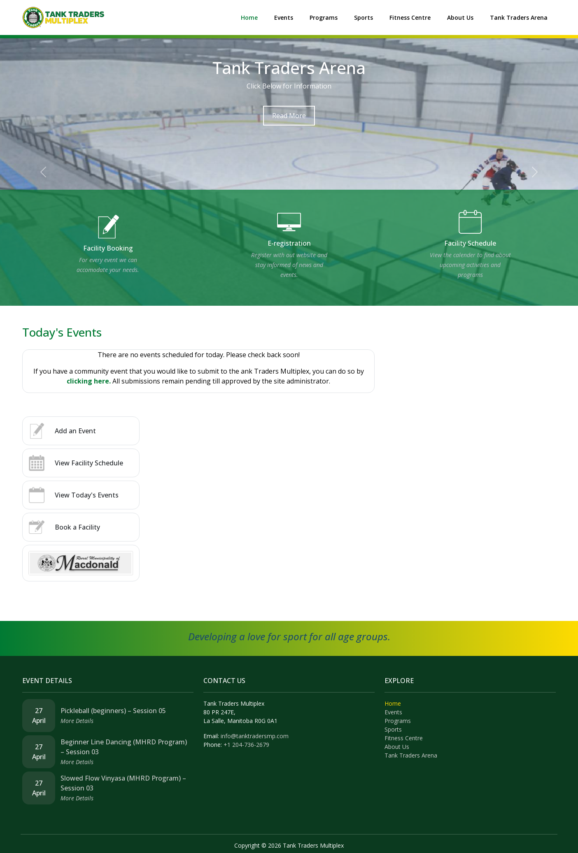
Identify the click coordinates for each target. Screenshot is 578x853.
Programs (324, 17)
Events (283, 17)
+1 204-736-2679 (246, 744)
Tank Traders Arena (519, 17)
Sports (363, 17)
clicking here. (89, 381)
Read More (289, 115)
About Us (460, 17)
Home (249, 17)
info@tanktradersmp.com (255, 736)
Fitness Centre (410, 17)
